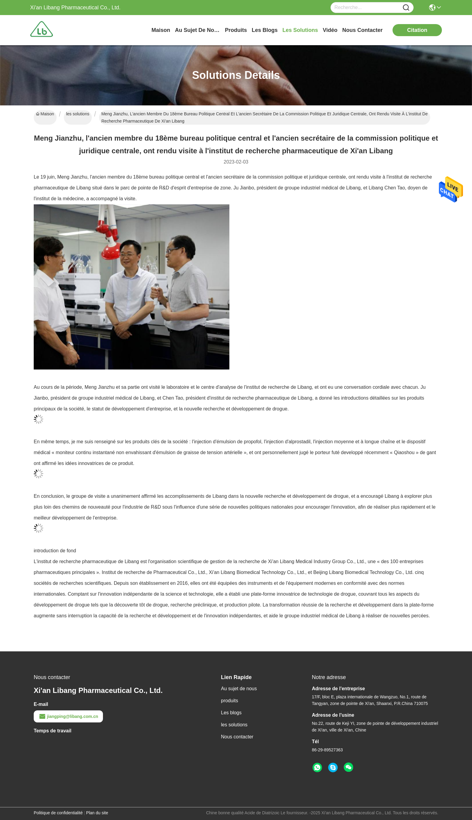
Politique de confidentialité (58, 812)
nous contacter (362, 30)
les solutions (300, 30)
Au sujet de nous (239, 688)
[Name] (406, 7)
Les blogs (231, 712)
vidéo (330, 30)
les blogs (265, 30)
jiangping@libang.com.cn (68, 716)
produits (236, 30)
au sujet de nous (197, 30)
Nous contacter (237, 736)
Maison (160, 30)
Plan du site (97, 812)
